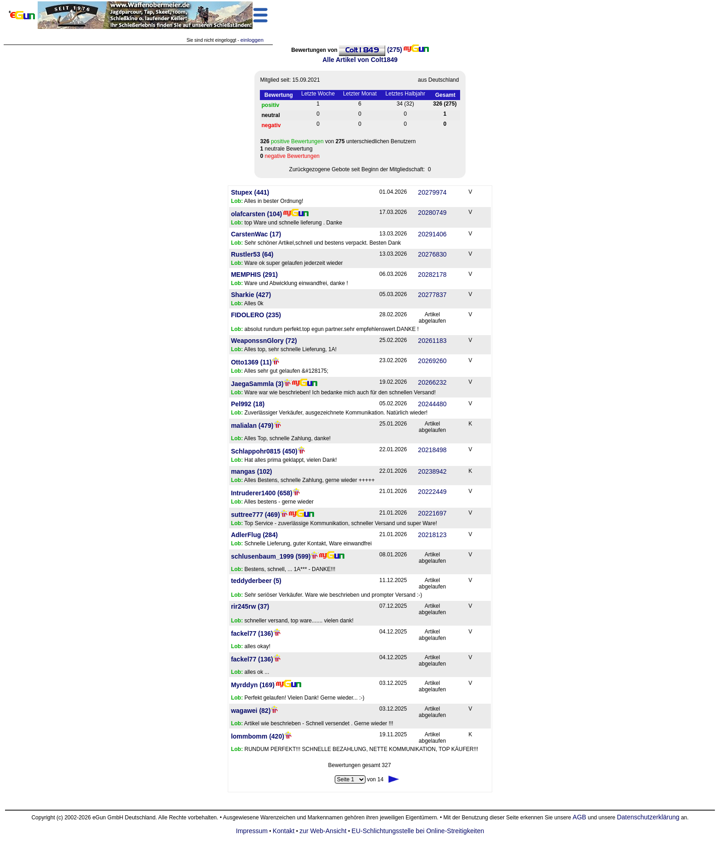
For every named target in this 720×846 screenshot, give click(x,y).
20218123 (432, 534)
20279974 (432, 192)
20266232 (432, 382)
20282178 (432, 274)
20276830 (432, 254)
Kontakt (283, 831)
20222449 (432, 491)
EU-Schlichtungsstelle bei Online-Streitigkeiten (418, 831)
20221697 (432, 513)
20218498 (432, 450)
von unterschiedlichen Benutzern (338, 141)
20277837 (432, 294)
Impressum (252, 831)
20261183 (432, 340)
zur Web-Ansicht (322, 831)
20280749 (432, 212)
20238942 (432, 471)
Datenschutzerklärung (648, 817)
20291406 (432, 234)
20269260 (432, 360)
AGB (579, 817)
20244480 (432, 404)
